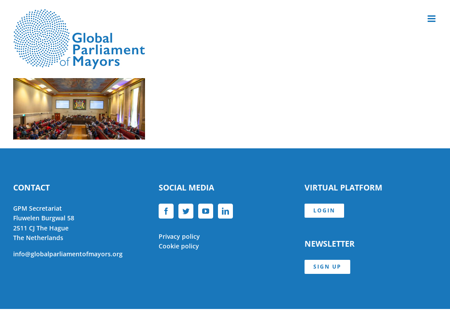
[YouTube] (205, 211)
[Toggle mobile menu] (432, 18)
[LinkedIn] (225, 211)
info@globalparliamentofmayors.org (68, 254)
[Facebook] (166, 211)
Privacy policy (179, 236)
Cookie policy (179, 246)
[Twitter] (185, 211)
